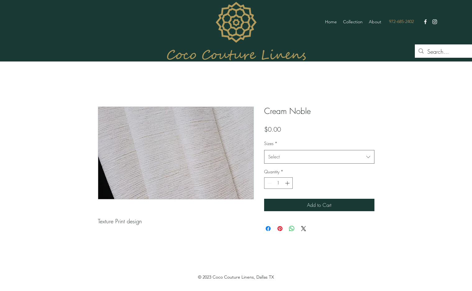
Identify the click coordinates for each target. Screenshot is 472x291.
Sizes (270, 143)
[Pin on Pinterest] (280, 228)
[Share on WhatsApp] (292, 228)
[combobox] (319, 157)
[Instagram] (435, 22)
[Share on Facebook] (268, 228)
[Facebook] (425, 22)
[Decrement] (269, 183)
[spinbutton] (278, 183)
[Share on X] (303, 228)
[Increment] (288, 183)
